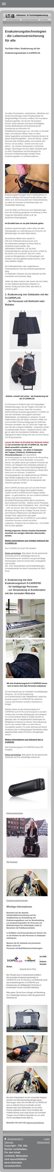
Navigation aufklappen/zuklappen (27, 4)
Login (47, 1139)
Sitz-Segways (11, 862)
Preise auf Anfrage (13, 553)
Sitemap (8, 1142)
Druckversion (13, 1139)
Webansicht (43, 1142)
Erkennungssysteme (14, 813)
